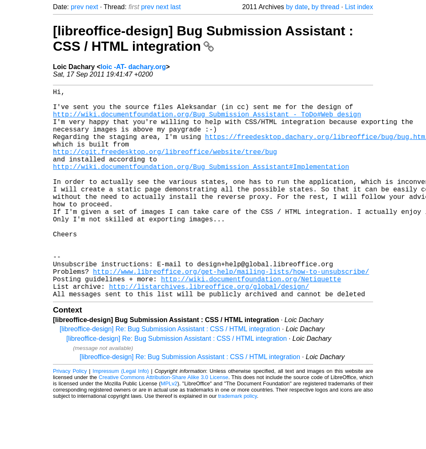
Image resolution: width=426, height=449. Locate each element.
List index (359, 6)
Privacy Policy (70, 417)
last (175, 6)
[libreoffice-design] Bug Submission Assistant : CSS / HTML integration (203, 38)
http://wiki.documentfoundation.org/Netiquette (251, 322)
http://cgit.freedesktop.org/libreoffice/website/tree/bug (165, 166)
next (91, 6)
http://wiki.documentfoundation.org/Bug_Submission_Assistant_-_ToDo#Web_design (207, 120)
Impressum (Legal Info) (121, 417)
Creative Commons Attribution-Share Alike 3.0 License (163, 424)
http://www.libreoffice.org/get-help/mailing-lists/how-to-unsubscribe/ (231, 313)
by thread (325, 6)
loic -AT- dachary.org (133, 66)
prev (77, 6)
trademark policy (237, 442)
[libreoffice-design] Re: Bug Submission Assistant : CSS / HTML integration (170, 375)
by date (297, 6)
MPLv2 (169, 430)
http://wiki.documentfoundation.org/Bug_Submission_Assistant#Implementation (201, 184)
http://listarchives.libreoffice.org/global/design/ (209, 331)
